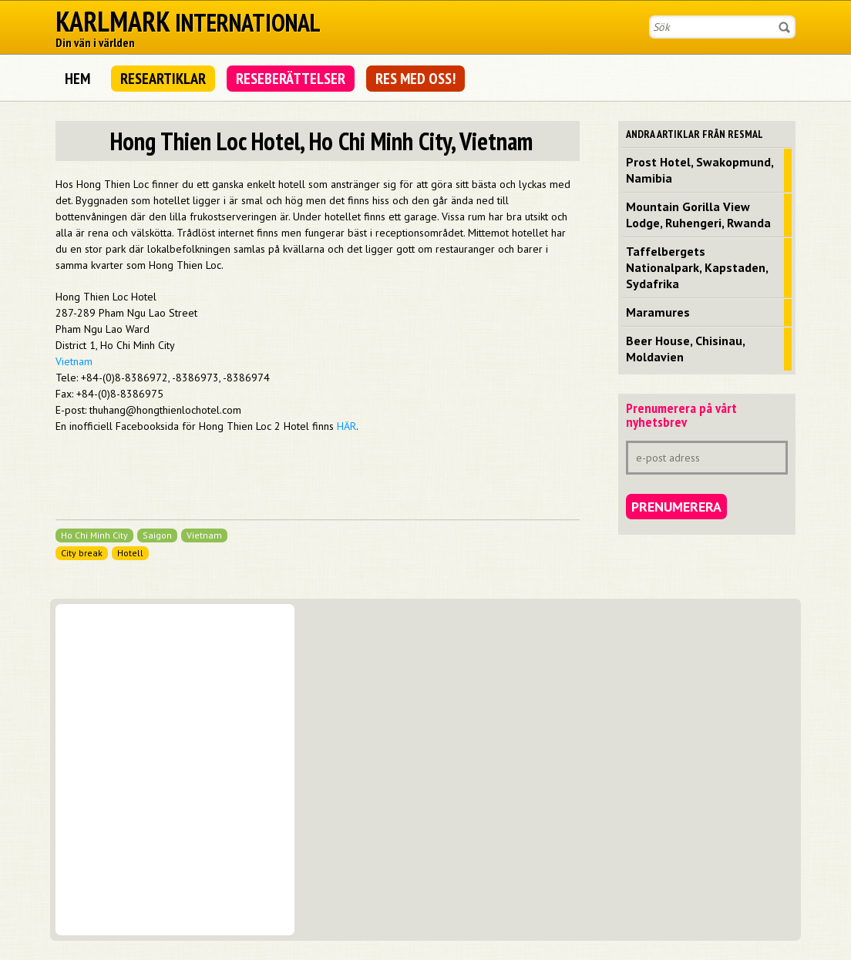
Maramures (658, 312)
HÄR (346, 426)
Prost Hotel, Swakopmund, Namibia (700, 170)
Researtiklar (163, 79)
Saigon (157, 535)
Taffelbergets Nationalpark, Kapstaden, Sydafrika (697, 267)
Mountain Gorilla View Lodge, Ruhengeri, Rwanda (698, 214)
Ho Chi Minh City (94, 535)
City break (82, 553)
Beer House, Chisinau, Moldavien (685, 348)
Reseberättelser (290, 79)
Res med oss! (415, 79)
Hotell (130, 553)
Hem (77, 79)
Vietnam (74, 361)
